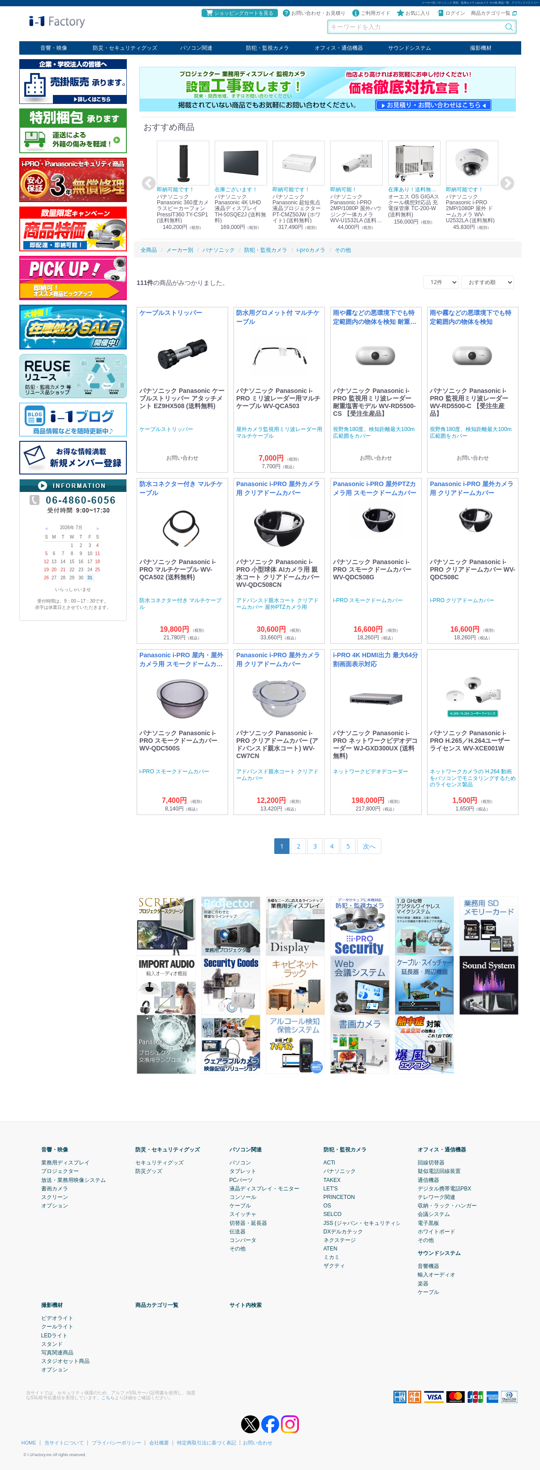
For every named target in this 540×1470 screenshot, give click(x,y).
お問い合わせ (257, 1442)
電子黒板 (428, 1223)
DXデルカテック (343, 1231)
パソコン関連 (196, 48)
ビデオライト (57, 1318)
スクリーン (54, 1197)
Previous (147, 183)
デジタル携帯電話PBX (444, 1188)
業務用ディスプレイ (65, 1163)
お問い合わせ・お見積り (314, 13)
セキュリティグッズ (159, 1163)
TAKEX (332, 1180)
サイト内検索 (245, 1305)
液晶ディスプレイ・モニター (264, 1188)
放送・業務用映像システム (73, 1180)
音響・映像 (53, 48)
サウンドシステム (409, 48)
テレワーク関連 (436, 1197)
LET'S (331, 1188)
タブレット (242, 1171)
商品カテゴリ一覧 (493, 13)
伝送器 (237, 1231)
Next (506, 183)
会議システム (434, 1214)
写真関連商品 (57, 1352)
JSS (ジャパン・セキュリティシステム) (371, 1223)
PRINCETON (339, 1197)
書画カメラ (54, 1188)
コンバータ (242, 1240)
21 (62, 569)
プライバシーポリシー (116, 1442)
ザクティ (334, 1266)
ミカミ (332, 1257)
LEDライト (54, 1335)
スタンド (52, 1344)
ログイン (450, 13)
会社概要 (159, 1442)
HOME (29, 1442)
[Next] (369, 846)
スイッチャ (242, 1214)
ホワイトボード (436, 1231)
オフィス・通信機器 (339, 48)
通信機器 (428, 1180)
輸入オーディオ (436, 1275)
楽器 (423, 1283)
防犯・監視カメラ (267, 48)
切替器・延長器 (248, 1223)
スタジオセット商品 (65, 1361)
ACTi (329, 1163)
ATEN (330, 1249)
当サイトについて (64, 1442)
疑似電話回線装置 (439, 1171)
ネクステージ (340, 1240)
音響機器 (428, 1266)
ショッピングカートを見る (239, 13)
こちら (108, 1397)
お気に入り (413, 13)
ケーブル (240, 1206)
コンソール (242, 1197)
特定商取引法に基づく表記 (206, 1442)
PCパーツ (241, 1180)
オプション (54, 1206)
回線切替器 (431, 1163)
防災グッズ (148, 1171)
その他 (237, 1249)
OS (327, 1206)
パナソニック (340, 1171)
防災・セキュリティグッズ (125, 48)
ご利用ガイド (371, 13)
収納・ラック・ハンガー (447, 1206)
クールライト (57, 1326)
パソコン (240, 1163)
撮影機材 (481, 48)
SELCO (333, 1214)
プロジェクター (60, 1171)
